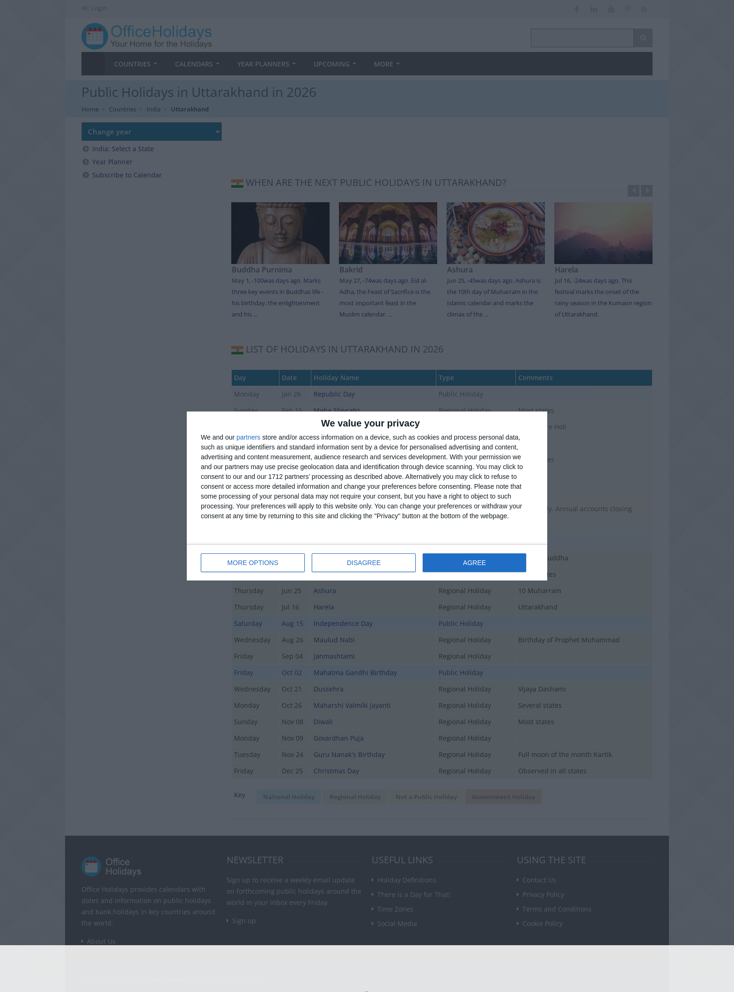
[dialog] (367, 496)
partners (248, 437)
